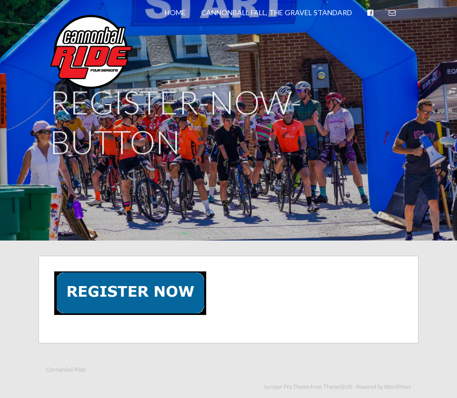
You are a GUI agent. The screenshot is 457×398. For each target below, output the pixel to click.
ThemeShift (337, 386)
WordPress (397, 386)
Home (175, 12)
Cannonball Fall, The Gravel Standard (276, 12)
